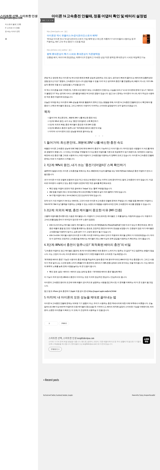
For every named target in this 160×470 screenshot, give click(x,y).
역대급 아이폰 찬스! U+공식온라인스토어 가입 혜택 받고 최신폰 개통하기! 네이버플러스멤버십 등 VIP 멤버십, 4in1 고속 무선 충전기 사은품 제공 (91, 40)
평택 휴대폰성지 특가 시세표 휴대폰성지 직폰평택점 (73, 54)
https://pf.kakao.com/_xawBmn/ (57, 50)
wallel (153, 466)
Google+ (70, 466)
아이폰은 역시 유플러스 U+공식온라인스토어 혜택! (72, 35)
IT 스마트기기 (12, 28)
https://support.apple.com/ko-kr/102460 (102, 327)
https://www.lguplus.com (55, 31)
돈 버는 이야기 (12, 31)
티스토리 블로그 (13, 24)
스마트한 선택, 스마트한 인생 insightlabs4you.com (19, 16)
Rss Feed (45, 466)
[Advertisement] (19, 81)
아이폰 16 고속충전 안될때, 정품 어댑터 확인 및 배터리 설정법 (99, 16)
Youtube (64, 466)
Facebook (59, 466)
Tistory (141, 466)
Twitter (53, 466)
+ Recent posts (51, 451)
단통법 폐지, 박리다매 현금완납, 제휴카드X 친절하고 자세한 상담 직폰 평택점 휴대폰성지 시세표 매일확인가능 (96, 57)
